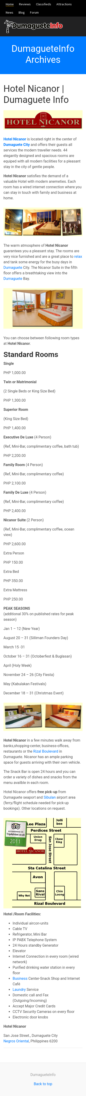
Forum (34, 12)
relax (78, 256)
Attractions (64, 4)
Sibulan (50, 797)
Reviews (25, 4)
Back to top (43, 1084)
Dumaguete (12, 267)
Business (20, 978)
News (9, 12)
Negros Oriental (16, 1041)
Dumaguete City (16, 144)
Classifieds (43, 4)
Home (10, 4)
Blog (22, 12)
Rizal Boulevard (45, 751)
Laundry (19, 989)
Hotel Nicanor (14, 139)
